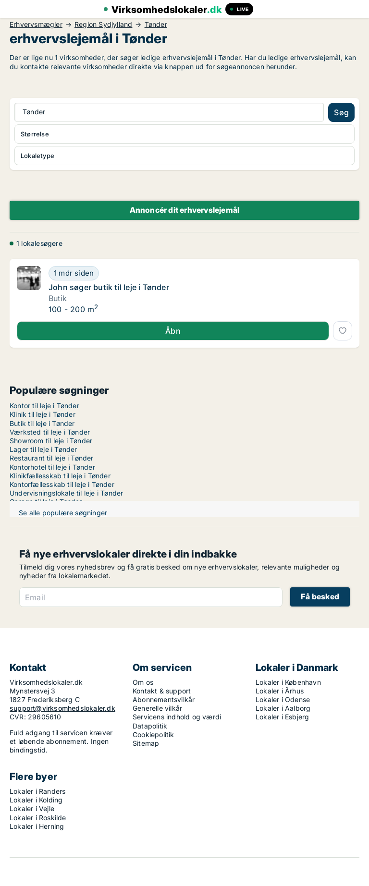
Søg (341, 112)
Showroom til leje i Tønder (51, 441)
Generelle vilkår (157, 708)
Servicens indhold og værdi (177, 717)
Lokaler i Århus (280, 691)
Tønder (156, 24)
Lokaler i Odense (283, 699)
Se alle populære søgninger (63, 513)
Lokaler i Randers (37, 791)
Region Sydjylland (103, 24)
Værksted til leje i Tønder (50, 432)
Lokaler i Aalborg (283, 708)
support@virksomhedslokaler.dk (62, 708)
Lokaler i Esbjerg (282, 717)
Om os (143, 682)
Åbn (173, 331)
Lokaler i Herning (37, 826)
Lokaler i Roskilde (38, 817)
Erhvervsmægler (36, 24)
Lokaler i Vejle (32, 808)
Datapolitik (150, 726)
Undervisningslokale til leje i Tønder (66, 493)
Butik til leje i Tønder (42, 423)
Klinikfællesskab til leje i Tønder (60, 476)
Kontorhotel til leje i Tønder (52, 467)
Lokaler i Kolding (36, 800)
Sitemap (146, 743)
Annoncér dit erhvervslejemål (185, 210)
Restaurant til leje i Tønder (52, 458)
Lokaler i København (288, 682)
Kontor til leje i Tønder (44, 405)
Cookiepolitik (153, 734)
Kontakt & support (162, 691)
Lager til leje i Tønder (43, 449)
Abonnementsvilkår (164, 699)
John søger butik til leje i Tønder (109, 287)
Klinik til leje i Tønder (42, 414)
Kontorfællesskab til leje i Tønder (62, 484)
